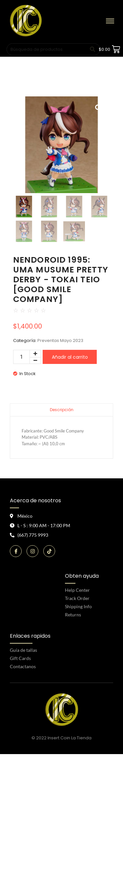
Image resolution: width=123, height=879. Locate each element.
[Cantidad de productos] (21, 357)
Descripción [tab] (61, 409)
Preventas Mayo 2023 (60, 340)
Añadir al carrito (70, 357)
